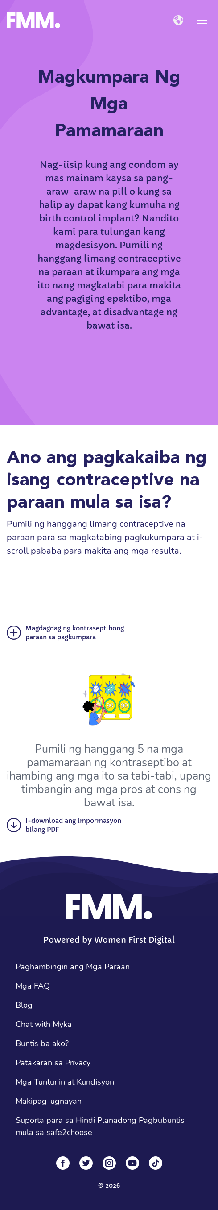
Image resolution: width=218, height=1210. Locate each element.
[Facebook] (63, 1163)
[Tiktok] (155, 1163)
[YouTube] (132, 1163)
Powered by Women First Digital (109, 940)
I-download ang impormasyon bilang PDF (64, 825)
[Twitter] (86, 1163)
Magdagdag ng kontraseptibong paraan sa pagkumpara (65, 632)
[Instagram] (109, 1163)
